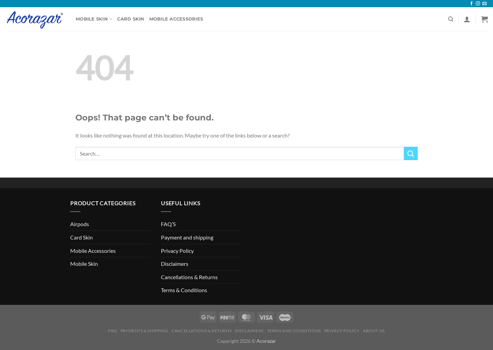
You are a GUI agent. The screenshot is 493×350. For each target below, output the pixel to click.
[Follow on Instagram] (478, 3)
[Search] (450, 19)
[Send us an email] (484, 3)
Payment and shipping (187, 237)
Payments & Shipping (144, 330)
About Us (374, 330)
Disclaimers (174, 263)
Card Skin (130, 19)
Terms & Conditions (184, 290)
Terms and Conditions (294, 330)
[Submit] (411, 153)
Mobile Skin (94, 19)
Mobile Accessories (176, 19)
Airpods (79, 224)
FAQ (112, 330)
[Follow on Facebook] (471, 3)
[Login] (467, 19)
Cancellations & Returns (189, 277)
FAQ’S (168, 224)
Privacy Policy (177, 250)
